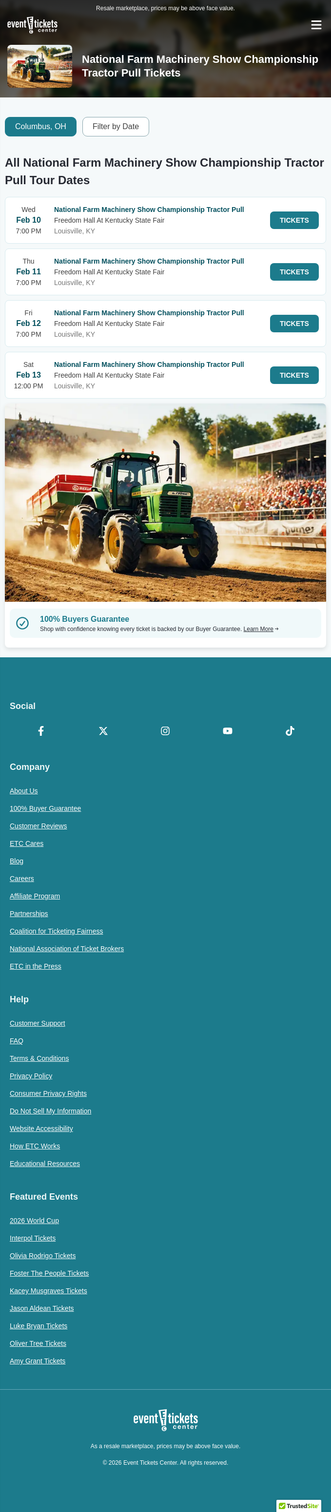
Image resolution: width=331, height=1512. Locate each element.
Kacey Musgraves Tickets (48, 1291)
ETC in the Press (35, 966)
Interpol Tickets (33, 1238)
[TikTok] (290, 732)
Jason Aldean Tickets (42, 1308)
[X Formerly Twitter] (103, 732)
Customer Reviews (38, 826)
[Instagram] (166, 732)
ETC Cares (26, 843)
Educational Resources (45, 1163)
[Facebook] (41, 732)
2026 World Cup (34, 1221)
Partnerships (29, 914)
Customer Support (37, 1023)
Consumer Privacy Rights (48, 1093)
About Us (24, 791)
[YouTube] (227, 732)
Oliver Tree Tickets (38, 1343)
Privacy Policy (31, 1076)
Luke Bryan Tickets (38, 1326)
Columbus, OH (40, 126)
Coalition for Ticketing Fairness (56, 931)
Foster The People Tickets (49, 1273)
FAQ (16, 1041)
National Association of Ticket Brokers (67, 949)
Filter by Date (116, 126)
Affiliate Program (35, 896)
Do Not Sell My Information (50, 1111)
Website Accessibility (41, 1128)
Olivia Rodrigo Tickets (43, 1256)
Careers (22, 878)
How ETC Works (35, 1146)
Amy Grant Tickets (37, 1361)
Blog (16, 861)
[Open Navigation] (316, 25)
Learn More (261, 629)
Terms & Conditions (39, 1058)
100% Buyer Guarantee (45, 808)
